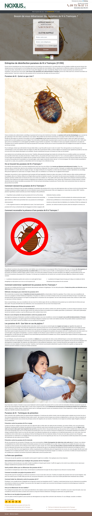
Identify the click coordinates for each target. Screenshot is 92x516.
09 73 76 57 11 (77, 5)
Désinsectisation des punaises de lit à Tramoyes (18, 507)
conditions (46, 45)
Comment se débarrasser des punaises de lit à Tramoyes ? (62, 509)
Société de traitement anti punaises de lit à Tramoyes (19, 509)
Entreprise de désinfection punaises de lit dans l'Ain (17, 505)
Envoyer (46, 49)
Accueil (6, 514)
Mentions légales (14, 514)
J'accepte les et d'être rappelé (47, 45)
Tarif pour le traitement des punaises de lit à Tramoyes (61, 507)
